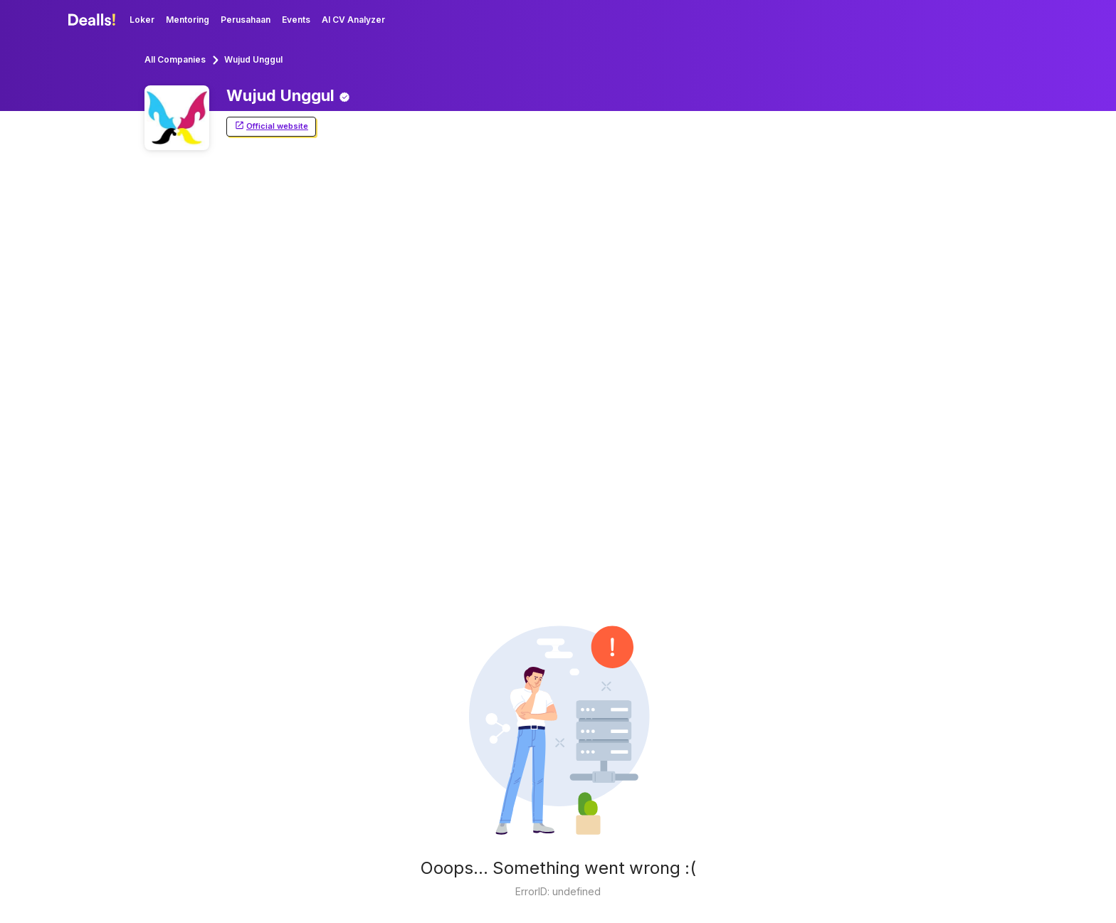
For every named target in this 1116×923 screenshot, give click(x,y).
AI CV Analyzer (353, 19)
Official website (271, 126)
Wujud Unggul (253, 59)
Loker (142, 19)
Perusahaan (245, 19)
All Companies (175, 59)
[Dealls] (94, 20)
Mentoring (187, 19)
